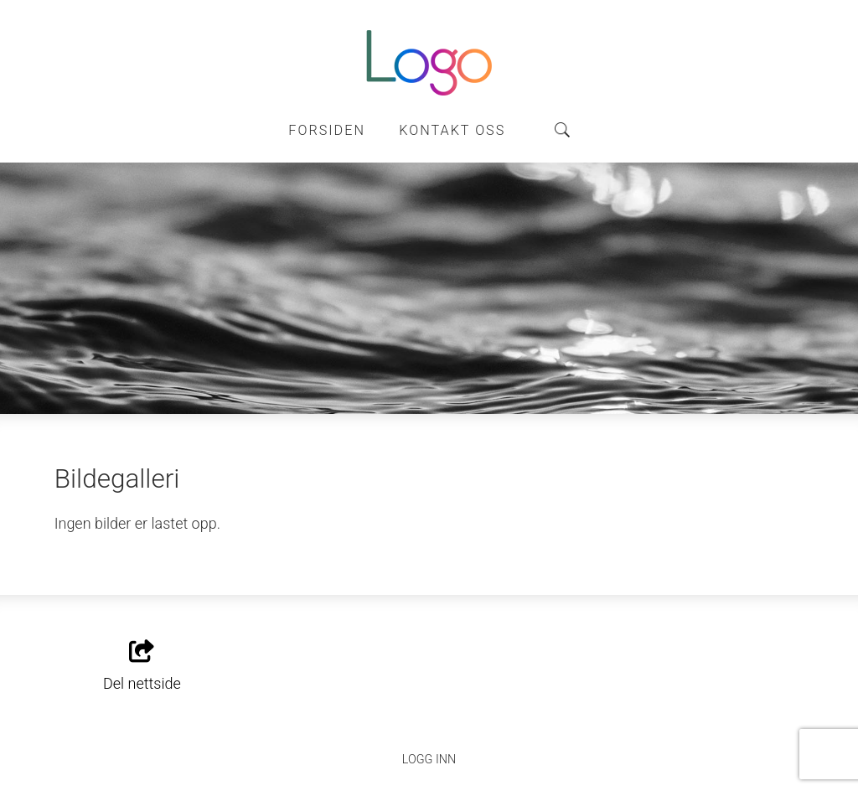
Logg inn (429, 759)
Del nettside (142, 666)
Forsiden (326, 130)
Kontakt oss (452, 130)
